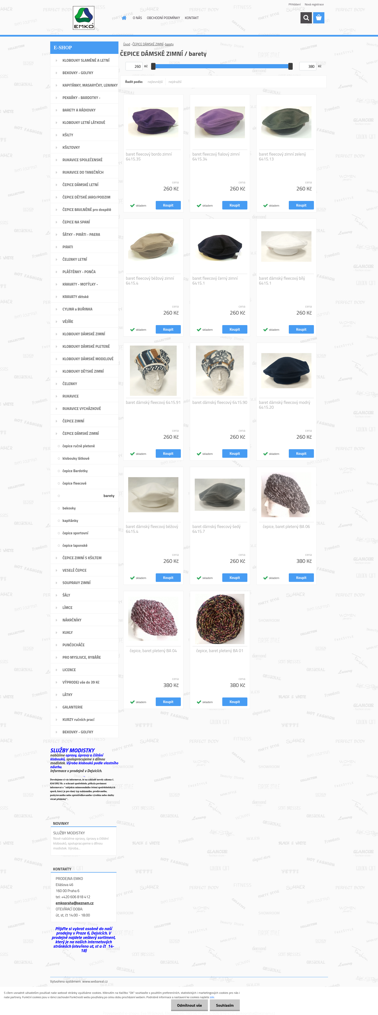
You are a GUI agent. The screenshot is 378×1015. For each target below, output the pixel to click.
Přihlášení (294, 4)
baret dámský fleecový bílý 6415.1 (282, 281)
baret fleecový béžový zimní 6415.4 (150, 281)
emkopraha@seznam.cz (75, 903)
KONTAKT (192, 17)
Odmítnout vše (189, 1005)
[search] (306, 17)
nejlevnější (155, 81)
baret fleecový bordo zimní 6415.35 (149, 156)
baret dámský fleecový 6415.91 (153, 402)
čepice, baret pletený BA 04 (153, 650)
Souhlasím (225, 1005)
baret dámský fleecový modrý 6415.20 (284, 405)
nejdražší (175, 81)
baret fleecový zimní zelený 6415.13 (282, 156)
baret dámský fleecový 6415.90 (220, 402)
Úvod (126, 44)
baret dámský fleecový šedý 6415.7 (217, 529)
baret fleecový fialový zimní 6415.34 (216, 156)
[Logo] (83, 18)
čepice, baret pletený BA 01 (219, 650)
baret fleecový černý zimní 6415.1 (215, 281)
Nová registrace (314, 4)
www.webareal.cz (95, 981)
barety (169, 44)
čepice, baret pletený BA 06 (286, 526)
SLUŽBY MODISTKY (69, 833)
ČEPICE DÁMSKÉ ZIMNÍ (148, 44)
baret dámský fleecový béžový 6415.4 (152, 529)
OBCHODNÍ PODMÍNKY (163, 17)
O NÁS (137, 17)
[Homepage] (123, 17)
